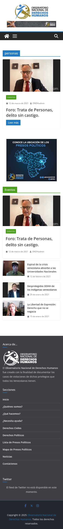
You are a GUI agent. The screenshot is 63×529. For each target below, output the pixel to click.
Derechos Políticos (13, 435)
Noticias (7, 456)
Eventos (11, 97)
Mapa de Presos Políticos (17, 449)
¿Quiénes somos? (12, 406)
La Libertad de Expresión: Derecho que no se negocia (41, 308)
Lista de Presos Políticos (17, 442)
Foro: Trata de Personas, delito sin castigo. (29, 112)
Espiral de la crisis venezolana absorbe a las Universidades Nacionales (41, 268)
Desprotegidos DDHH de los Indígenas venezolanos (42, 287)
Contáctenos (10, 463)
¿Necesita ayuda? (12, 420)
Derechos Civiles (12, 428)
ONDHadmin (39, 103)
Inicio (6, 399)
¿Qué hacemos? (11, 413)
